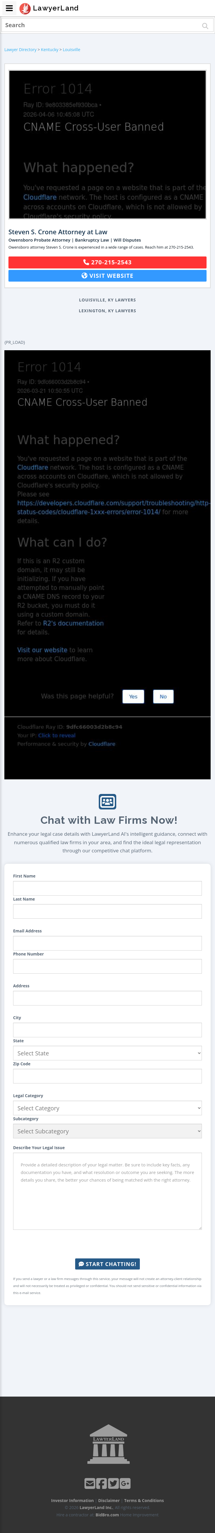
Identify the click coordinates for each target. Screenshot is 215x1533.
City (17, 1017)
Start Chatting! (107, 1263)
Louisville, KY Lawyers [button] (107, 300)
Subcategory (25, 1118)
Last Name (24, 899)
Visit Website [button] (108, 276)
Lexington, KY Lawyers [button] (107, 310)
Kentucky (50, 49)
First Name (24, 876)
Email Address (27, 931)
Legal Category (28, 1095)
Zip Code (22, 1063)
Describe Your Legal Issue (39, 1147)
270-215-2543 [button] (107, 262)
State (18, 1040)
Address (21, 986)
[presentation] (107, 1244)
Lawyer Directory (20, 49)
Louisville (71, 49)
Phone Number (28, 954)
